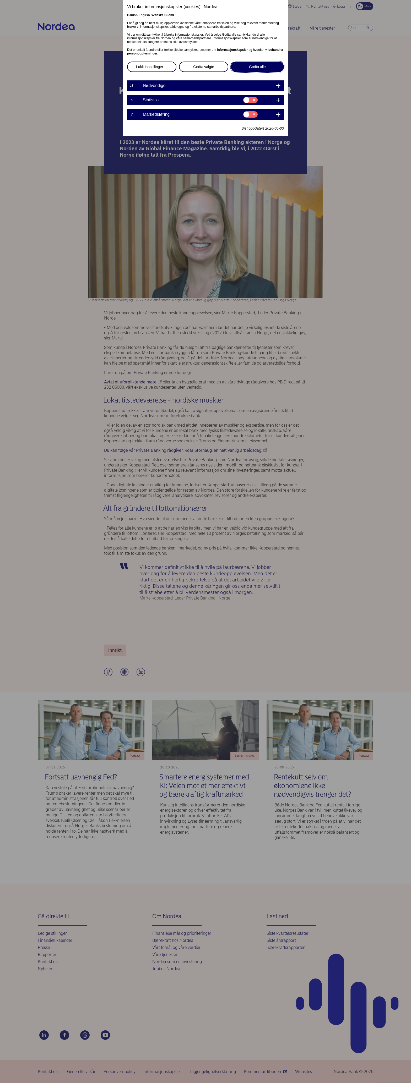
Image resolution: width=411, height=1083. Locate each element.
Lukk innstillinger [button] (149, 67)
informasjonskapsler (232, 50)
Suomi (169, 15)
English (144, 15)
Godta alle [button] (257, 67)
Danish (132, 15)
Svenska (157, 15)
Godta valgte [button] (203, 67)
